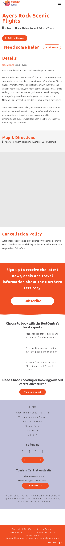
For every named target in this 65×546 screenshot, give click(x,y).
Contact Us (35, 485)
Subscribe (32, 301)
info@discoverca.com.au (37, 480)
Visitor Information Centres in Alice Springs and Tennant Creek (41, 366)
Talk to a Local (32, 392)
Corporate (32, 430)
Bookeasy (22, 538)
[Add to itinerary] (14, 38)
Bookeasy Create (50, 538)
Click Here (52, 47)
